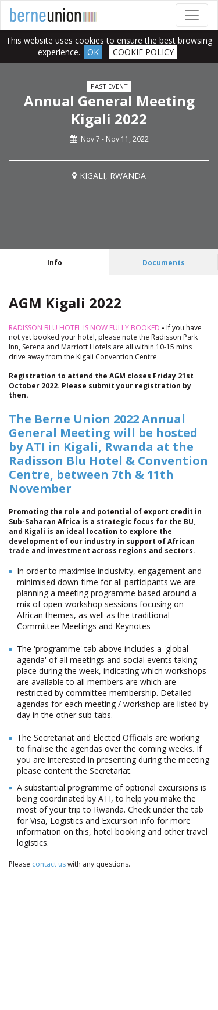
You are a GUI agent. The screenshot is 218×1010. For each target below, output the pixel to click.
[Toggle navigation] (192, 15)
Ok (93, 51)
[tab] (54, 262)
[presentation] (54, 262)
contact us (49, 864)
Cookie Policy (143, 51)
